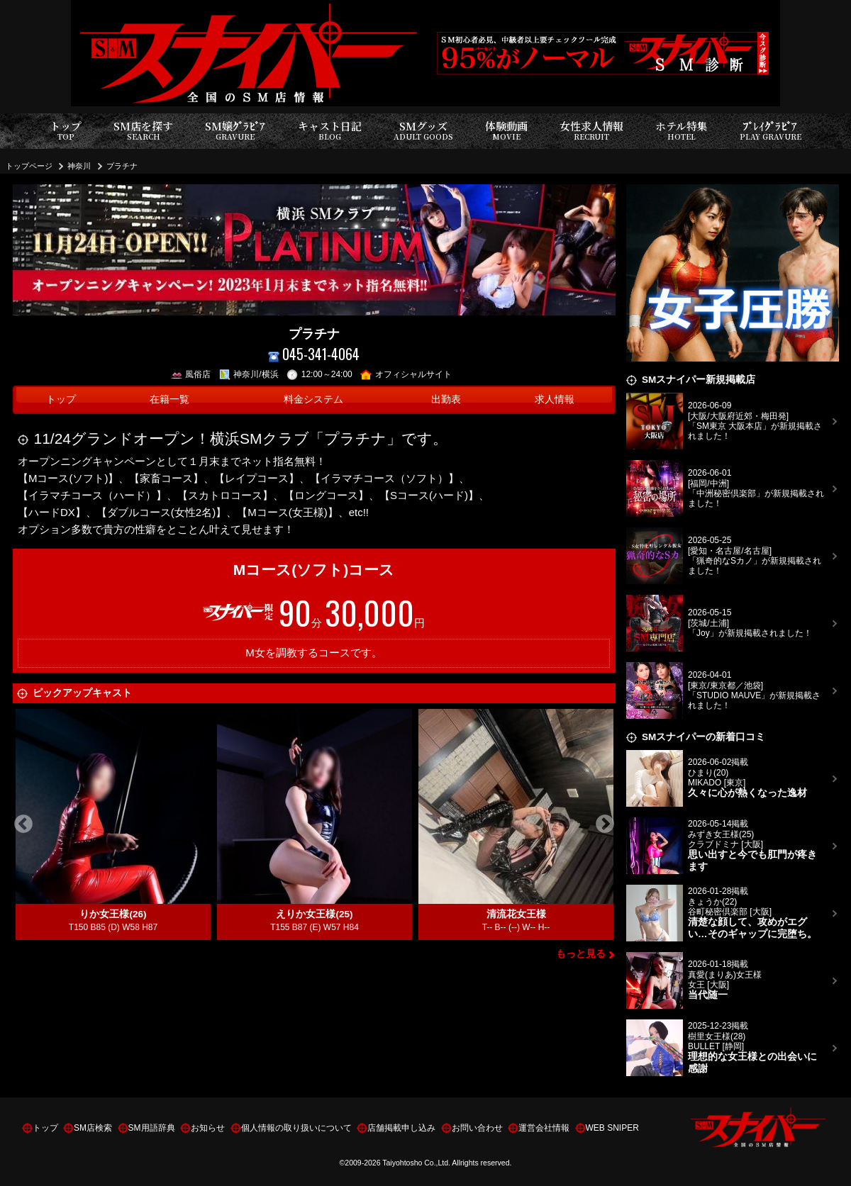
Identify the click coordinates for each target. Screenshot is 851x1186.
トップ (66, 130)
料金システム (313, 399)
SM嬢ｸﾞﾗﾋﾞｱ (235, 130)
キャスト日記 (330, 130)
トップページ (29, 166)
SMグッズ (423, 130)
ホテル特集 (681, 130)
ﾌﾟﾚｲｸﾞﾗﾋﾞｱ (770, 130)
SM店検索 (93, 1128)
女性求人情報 (591, 130)
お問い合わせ (477, 1128)
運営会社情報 (543, 1128)
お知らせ (208, 1128)
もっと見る (581, 954)
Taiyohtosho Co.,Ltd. (416, 1162)
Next (605, 824)
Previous (23, 824)
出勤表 (446, 399)
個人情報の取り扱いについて (296, 1128)
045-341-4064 (314, 354)
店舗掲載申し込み (401, 1128)
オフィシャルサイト (406, 374)
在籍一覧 (169, 399)
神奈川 (79, 166)
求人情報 (554, 399)
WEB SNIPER (612, 1128)
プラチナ (122, 166)
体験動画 (506, 130)
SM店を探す (143, 130)
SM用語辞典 (151, 1128)
